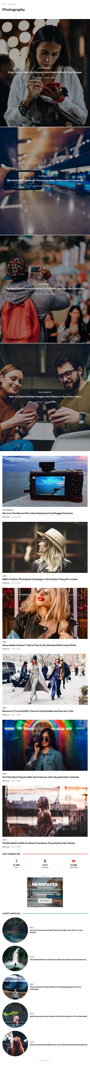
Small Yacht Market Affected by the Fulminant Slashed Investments (58, 1045)
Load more (45, 1060)
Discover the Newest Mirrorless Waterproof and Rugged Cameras (37, 513)
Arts (4, 576)
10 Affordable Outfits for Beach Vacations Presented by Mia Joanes (38, 843)
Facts (32, 927)
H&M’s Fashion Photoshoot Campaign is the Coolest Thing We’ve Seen (40, 579)
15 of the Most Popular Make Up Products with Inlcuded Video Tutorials (40, 777)
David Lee (5, 517)
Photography (45, 68)
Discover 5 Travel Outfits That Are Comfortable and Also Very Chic (38, 711)
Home (4, 4)
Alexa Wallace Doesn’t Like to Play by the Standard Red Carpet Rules (39, 645)
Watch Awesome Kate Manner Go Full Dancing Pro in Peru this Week (58, 1016)
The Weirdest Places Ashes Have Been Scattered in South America (58, 960)
